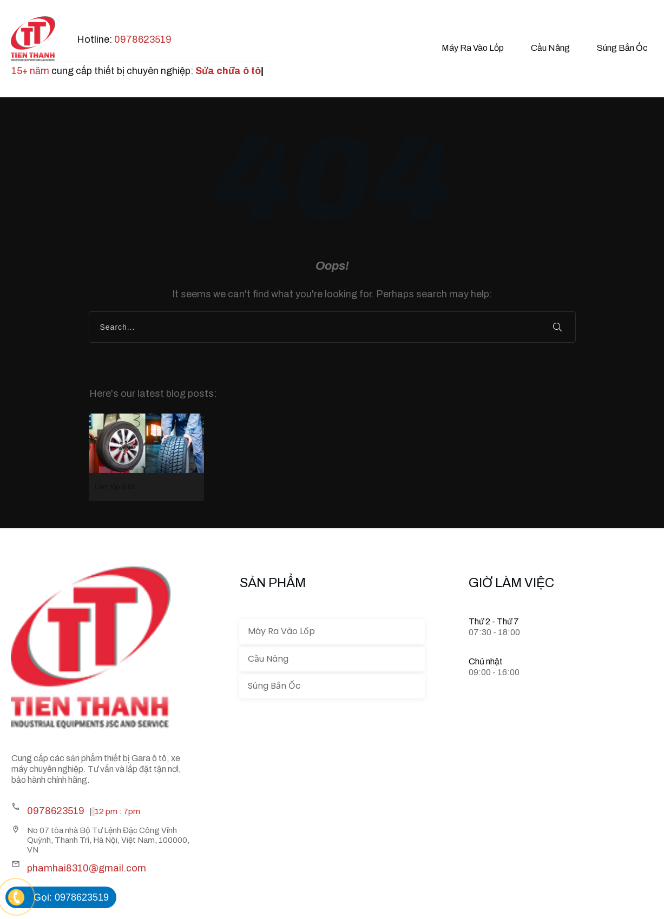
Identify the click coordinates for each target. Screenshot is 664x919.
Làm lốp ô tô (147, 457)
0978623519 (143, 39)
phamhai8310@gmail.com (86, 868)
